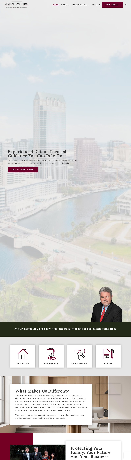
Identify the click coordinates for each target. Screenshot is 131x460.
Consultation (112, 5)
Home (56, 5)
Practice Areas (79, 5)
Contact (95, 5)
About (64, 5)
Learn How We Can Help (22, 169)
